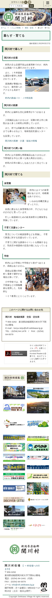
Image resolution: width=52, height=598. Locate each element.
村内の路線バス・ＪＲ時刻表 (19, 98)
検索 (31, 6)
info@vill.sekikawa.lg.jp (23, 584)
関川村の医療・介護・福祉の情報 (21, 141)
